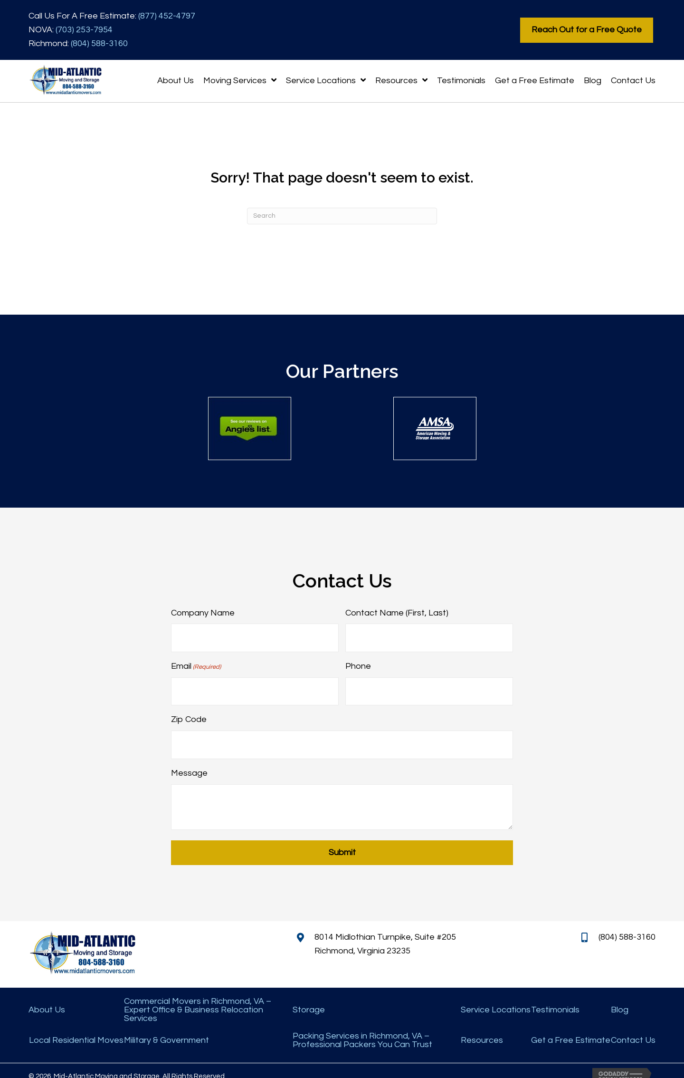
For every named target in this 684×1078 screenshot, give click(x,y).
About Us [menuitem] (46, 998)
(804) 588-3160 (99, 43)
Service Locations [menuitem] (496, 998)
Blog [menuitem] (619, 998)
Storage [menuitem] (309, 998)
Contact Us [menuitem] (633, 1029)
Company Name (203, 612)
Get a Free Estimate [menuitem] (570, 1029)
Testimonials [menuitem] (555, 998)
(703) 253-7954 (84, 29)
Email (196, 663)
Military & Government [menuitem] (166, 1029)
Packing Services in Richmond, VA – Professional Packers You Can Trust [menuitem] (362, 1029)
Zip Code (189, 712)
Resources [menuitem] (482, 1029)
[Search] (342, 216)
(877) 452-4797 (166, 15)
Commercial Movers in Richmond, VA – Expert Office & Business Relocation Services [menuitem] (197, 998)
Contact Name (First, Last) (396, 612)
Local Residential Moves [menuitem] (76, 1029)
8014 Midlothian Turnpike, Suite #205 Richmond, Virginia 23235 (385, 933)
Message (189, 761)
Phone (358, 662)
